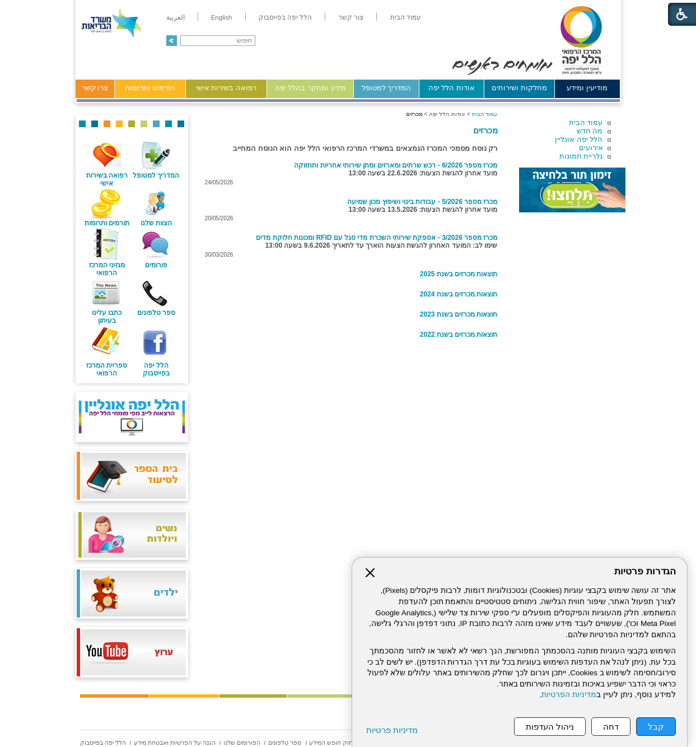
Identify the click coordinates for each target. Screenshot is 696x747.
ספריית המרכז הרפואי (106, 369)
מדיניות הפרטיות (568, 694)
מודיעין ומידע (587, 87)
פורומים (156, 265)
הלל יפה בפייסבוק (156, 369)
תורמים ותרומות (150, 87)
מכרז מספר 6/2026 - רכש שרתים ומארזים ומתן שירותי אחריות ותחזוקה (395, 165)
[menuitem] (405, 17)
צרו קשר (95, 87)
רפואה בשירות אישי (226, 87)
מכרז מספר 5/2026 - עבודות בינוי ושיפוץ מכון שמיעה (422, 202)
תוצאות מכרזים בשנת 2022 (459, 334)
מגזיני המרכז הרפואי (107, 269)
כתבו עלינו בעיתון (107, 316)
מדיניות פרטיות (392, 730)
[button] (171, 40)
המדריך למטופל (387, 87)
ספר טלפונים (156, 313)
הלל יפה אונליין (578, 139)
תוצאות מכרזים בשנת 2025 (459, 274)
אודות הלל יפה (451, 87)
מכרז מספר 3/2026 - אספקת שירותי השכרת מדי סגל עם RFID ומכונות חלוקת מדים (376, 238)
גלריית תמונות (581, 156)
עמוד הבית (586, 122)
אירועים (591, 147)
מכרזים (485, 130)
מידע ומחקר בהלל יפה (310, 87)
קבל (656, 726)
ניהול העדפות (550, 726)
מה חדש (590, 131)
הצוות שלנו (156, 223)
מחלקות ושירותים (519, 87)
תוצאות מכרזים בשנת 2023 (459, 314)
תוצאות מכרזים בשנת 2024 (459, 294)
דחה (611, 726)
